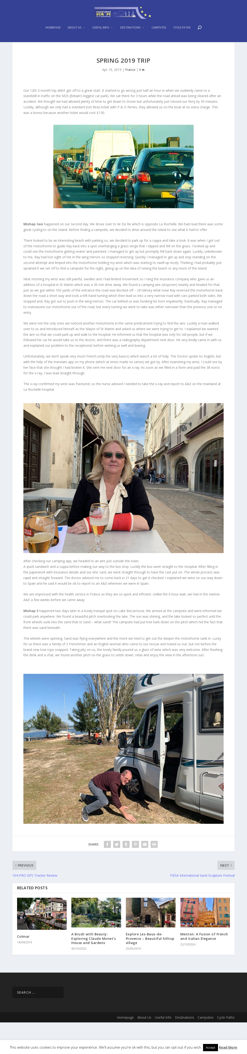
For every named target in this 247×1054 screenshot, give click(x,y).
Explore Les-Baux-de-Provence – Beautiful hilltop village (150, 969)
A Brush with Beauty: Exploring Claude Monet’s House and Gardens (93, 969)
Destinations (130, 50)
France (130, 101)
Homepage (53, 50)
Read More (228, 1047)
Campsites (159, 50)
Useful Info (100, 50)
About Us (74, 50)
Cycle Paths (182, 50)
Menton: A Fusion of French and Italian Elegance (204, 967)
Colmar (23, 968)
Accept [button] (210, 1047)
